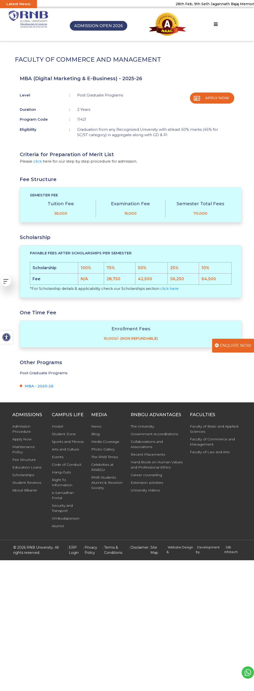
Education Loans (26, 467)
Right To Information (62, 482)
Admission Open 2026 (98, 25)
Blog (95, 434)
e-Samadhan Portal (63, 495)
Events (57, 457)
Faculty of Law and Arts (210, 452)
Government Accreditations (154, 434)
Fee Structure (24, 459)
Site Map (154, 550)
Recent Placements (148, 454)
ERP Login (74, 550)
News (96, 426)
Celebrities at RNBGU (102, 467)
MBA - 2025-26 (39, 386)
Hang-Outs (61, 472)
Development (208, 547)
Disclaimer (139, 547)
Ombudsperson (65, 518)
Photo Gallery (103, 449)
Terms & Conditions (113, 550)
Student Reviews (26, 482)
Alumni (58, 526)
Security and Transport (62, 508)
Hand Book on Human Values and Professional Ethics (156, 464)
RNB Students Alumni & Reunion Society (107, 482)
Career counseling (146, 475)
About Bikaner (24, 490)
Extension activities (147, 482)
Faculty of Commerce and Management (212, 442)
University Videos (145, 490)
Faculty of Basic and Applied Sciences (214, 429)
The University (142, 426)
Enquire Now (233, 345)
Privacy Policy (91, 550)
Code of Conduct (66, 464)
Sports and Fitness (68, 441)
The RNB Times (104, 457)
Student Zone (64, 434)
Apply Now (217, 97)
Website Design (180, 547)
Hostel (57, 426)
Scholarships (23, 475)
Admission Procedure (21, 429)
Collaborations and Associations (147, 444)
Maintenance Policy (23, 449)
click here (169, 288)
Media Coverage (105, 441)
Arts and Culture (65, 449)
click (37, 161)
